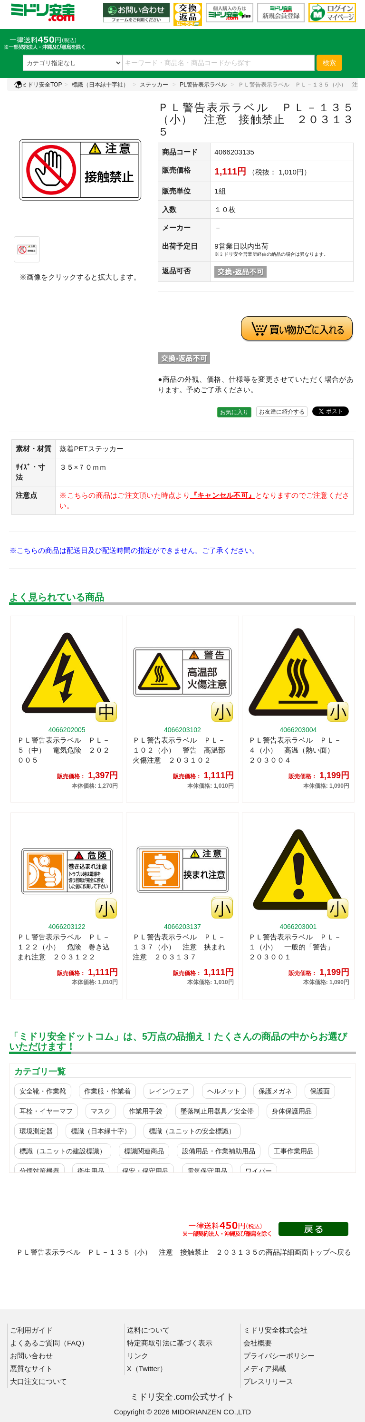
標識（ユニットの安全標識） (192, 1131)
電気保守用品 (207, 1171)
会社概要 (257, 1343)
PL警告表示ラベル (203, 84)
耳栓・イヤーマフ (46, 1111)
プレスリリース (268, 1381)
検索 (329, 63)
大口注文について (38, 1381)
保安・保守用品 (145, 1171)
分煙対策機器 (39, 1171)
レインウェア (169, 1091)
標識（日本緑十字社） (100, 84)
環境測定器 (36, 1131)
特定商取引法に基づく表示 (169, 1343)
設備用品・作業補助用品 (218, 1151)
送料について (148, 1330)
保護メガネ (275, 1091)
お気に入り (234, 412)
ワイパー (258, 1171)
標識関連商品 (144, 1151)
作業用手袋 (145, 1111)
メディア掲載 (264, 1368)
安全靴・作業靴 (42, 1091)
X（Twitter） (147, 1368)
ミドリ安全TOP (38, 84)
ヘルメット (223, 1091)
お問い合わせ (31, 1356)
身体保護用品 (292, 1111)
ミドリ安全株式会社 (275, 1330)
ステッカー (154, 84)
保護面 (320, 1091)
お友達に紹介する (282, 411)
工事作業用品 (294, 1151)
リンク (137, 1356)
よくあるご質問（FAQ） (49, 1343)
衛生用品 (90, 1171)
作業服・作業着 (107, 1091)
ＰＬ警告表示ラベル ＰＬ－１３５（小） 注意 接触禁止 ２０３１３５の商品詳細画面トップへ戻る (183, 1252)
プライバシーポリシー (279, 1356)
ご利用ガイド (31, 1330)
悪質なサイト (31, 1368)
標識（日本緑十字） (101, 1131)
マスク (101, 1111)
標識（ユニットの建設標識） (62, 1151)
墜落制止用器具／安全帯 (217, 1111)
